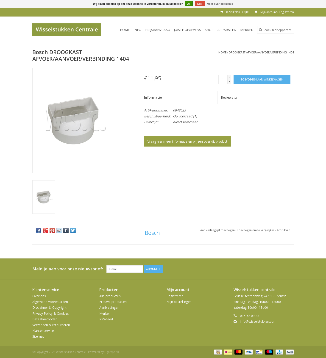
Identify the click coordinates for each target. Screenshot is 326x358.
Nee (199, 4)
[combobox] (275, 29)
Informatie (153, 97)
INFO (137, 30)
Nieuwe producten (113, 302)
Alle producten (110, 296)
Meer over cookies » (220, 4)
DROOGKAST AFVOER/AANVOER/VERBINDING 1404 (261, 52)
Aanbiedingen (109, 307)
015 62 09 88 (249, 316)
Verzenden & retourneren (51, 325)
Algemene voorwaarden (50, 302)
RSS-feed (106, 319)
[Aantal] (223, 79)
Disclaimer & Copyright (49, 307)
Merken (247, 30)
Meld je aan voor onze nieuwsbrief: (67, 268)
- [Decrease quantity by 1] (229, 81)
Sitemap (38, 336)
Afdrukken (283, 230)
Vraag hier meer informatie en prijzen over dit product (187, 141)
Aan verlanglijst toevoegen (217, 230)
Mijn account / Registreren (274, 12)
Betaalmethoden (44, 319)
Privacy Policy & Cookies (50, 313)
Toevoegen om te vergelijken (256, 230)
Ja (188, 4)
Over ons (39, 296)
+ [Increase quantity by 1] (229, 77)
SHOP (209, 30)
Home (125, 30)
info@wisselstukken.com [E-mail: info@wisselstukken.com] (258, 321)
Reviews (229, 97)
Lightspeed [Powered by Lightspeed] (111, 352)
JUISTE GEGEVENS (187, 30)
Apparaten (226, 30)
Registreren (175, 296)
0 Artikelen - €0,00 (235, 12)
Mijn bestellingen (179, 302)
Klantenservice (43, 330)
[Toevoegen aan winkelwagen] (262, 79)
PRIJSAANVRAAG (157, 30)
